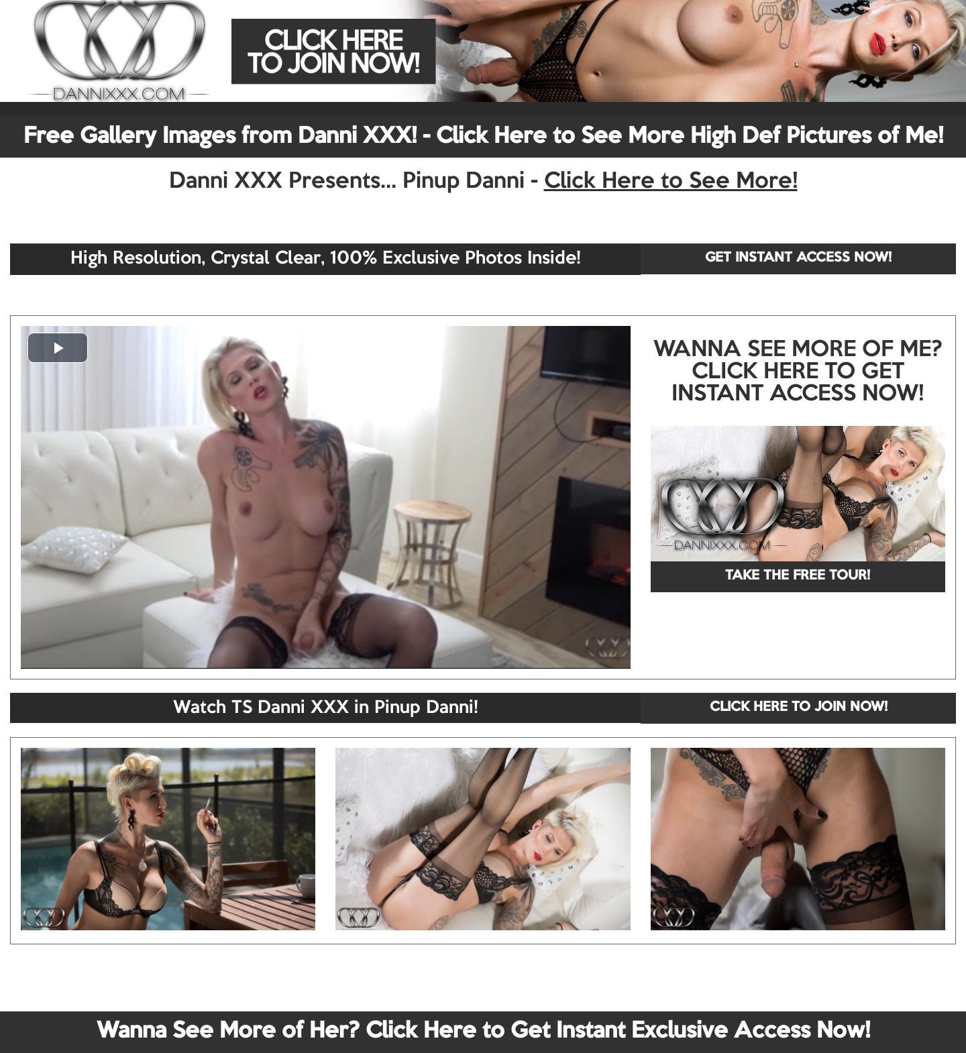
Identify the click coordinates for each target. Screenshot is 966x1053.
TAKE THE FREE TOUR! (797, 576)
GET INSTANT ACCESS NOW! (798, 258)
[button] (58, 348)
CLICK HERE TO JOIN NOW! (799, 708)
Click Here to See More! (671, 182)
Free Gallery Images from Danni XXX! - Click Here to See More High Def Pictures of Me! (483, 137)
